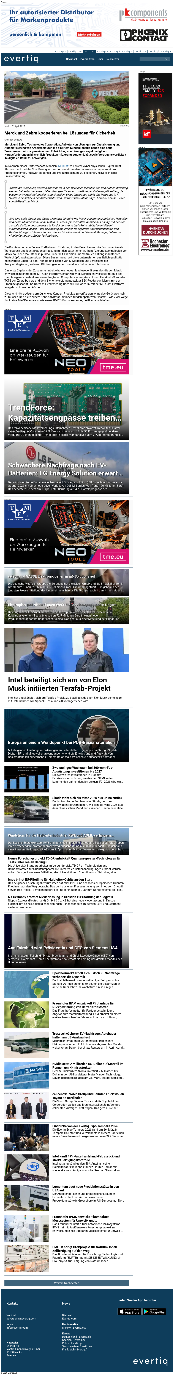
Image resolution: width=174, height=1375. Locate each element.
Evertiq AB (21, 59)
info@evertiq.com (17, 1327)
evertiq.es (102, 51)
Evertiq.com (69, 1318)
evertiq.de (88, 51)
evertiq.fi (115, 51)
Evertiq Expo (87, 59)
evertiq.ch (60, 51)
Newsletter (113, 59)
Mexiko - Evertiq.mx (73, 1327)
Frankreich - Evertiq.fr (74, 1349)
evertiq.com (74, 51)
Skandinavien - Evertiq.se (77, 1346)
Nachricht (71, 59)
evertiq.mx (140, 51)
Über (100, 59)
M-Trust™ (64, 166)
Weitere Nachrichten (66, 1283)
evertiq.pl (154, 51)
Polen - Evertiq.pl (72, 1343)
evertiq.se (166, 51)
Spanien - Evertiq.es (73, 1340)
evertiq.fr (127, 51)
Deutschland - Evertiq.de (76, 1336)
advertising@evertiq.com (21, 1318)
